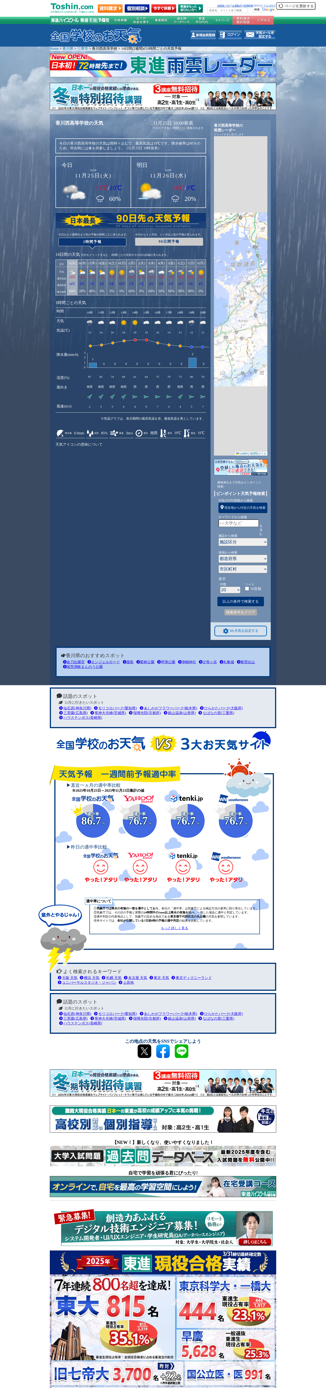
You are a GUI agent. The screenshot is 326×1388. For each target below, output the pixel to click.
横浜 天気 (89, 978)
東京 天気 (159, 978)
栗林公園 (145, 662)
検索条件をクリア (240, 612)
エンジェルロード (103, 662)
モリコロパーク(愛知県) (115, 708)
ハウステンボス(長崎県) (80, 718)
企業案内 (237, 5)
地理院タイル (258, 453)
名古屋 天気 (135, 978)
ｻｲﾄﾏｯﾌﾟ (259, 5)
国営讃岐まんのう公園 (83, 667)
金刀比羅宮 (74, 662)
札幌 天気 (111, 978)
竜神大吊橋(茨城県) (108, 713)
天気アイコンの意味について (79, 444)
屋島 (128, 662)
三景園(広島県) (73, 713)
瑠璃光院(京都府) (145, 713)
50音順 (255, 589)
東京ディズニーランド (191, 978)
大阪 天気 (67, 978)
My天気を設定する (240, 631)
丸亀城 (227, 662)
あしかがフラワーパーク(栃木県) (168, 708)
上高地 (126, 982)
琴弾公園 (166, 662)
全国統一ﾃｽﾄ (223, 5)
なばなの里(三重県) (216, 713)
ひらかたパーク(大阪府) (221, 708)
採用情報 (248, 5)
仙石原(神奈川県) (75, 708)
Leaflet (242, 453)
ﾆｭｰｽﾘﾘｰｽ (270, 5)
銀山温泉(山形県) (180, 713)
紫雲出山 (246, 662)
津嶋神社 (187, 662)
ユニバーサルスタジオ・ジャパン (87, 982)
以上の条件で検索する (241, 601)
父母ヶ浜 (208, 662)
